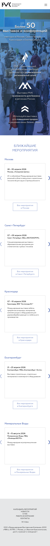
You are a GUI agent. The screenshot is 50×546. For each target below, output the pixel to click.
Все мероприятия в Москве (25, 207)
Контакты (25, 518)
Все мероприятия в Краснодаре (25, 339)
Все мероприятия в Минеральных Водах (25, 471)
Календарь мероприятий (25, 509)
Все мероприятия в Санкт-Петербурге (25, 273)
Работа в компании (25, 516)
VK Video (25, 522)
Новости (25, 511)
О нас (25, 514)
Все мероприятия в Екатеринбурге (25, 405)
